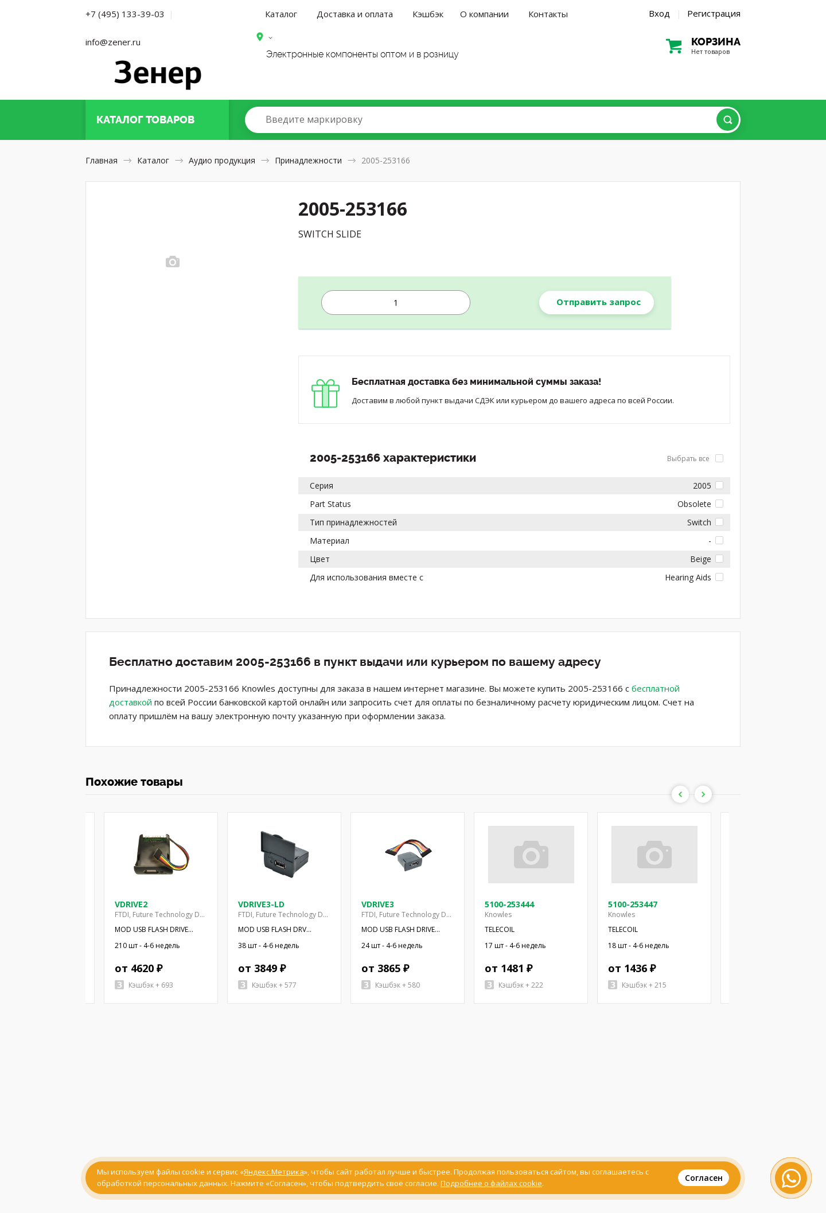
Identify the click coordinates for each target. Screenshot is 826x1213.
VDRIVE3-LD (261, 904)
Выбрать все (695, 458)
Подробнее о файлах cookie (491, 1183)
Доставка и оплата (355, 13)
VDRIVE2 (131, 904)
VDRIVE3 (377, 904)
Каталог (281, 13)
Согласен (704, 1177)
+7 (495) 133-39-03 (125, 13)
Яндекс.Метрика (274, 1172)
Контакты (548, 13)
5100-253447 (632, 904)
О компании (484, 13)
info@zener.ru (113, 42)
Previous (680, 794)
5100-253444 (509, 904)
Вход (659, 13)
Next (703, 794)
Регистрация (714, 13)
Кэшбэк (427, 13)
